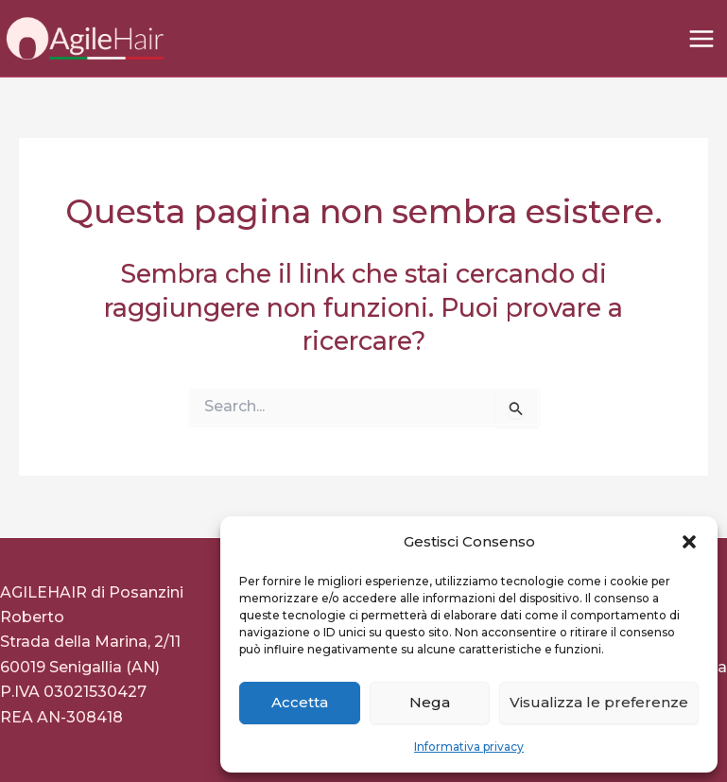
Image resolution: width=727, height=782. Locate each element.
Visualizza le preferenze (599, 702)
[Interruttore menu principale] (701, 38)
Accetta (299, 702)
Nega (429, 702)
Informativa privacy (469, 746)
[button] (689, 541)
